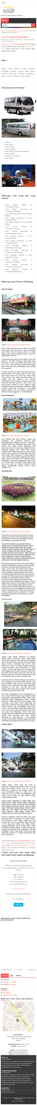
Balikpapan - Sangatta (9, 984)
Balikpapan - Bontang (9, 982)
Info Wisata (6, 992)
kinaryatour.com (21, 1101)
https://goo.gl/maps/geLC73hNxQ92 (18, 653)
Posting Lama (31, 969)
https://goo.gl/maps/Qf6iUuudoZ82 (18, 531)
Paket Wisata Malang (17, 845)
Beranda (20, 969)
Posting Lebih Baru (7, 969)
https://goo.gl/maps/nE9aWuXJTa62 (18, 345)
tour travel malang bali (7, 41)
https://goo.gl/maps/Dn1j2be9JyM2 (18, 435)
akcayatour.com (6, 44)
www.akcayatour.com (18, 888)
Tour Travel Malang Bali (19, 44)
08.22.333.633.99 (29, 39)
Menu (4, 20)
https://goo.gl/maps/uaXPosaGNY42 (18, 781)
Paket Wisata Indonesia (10, 995)
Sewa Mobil (31, 845)
